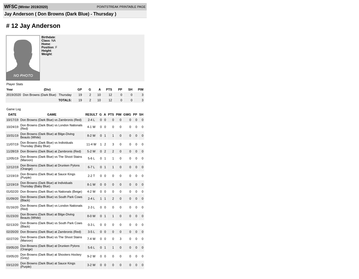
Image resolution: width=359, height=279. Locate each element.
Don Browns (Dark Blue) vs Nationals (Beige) (51, 191)
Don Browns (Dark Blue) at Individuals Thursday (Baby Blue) (46, 184)
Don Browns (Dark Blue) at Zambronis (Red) (50, 151)
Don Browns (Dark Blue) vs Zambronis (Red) (51, 120)
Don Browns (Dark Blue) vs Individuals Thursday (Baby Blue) (46, 144)
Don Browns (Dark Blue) (40, 94)
